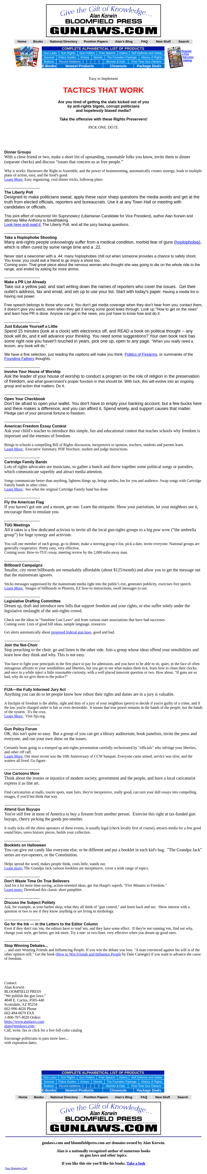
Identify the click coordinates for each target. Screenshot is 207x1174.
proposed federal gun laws (71, 632)
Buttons (49, 61)
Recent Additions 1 (71, 61)
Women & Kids (115, 61)
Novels (98, 57)
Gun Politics (87, 53)
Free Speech (107, 53)
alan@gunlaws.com (19, 1026)
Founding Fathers (19, 359)
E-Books (49, 66)
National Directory (63, 41)
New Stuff (163, 41)
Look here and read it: (23, 225)
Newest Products (79, 66)
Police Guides (67, 57)
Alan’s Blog (123, 41)
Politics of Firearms (141, 354)
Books (38, 41)
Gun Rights (68, 53)
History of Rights (151, 57)
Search (184, 41)
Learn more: (13, 868)
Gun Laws (50, 53)
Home (22, 41)
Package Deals (149, 66)
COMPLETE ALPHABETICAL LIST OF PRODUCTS (103, 48)
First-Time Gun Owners (146, 61)
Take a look (136, 1163)
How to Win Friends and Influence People (89, 954)
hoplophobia (187, 242)
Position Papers (96, 41)
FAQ (144, 41)
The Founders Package (122, 57)
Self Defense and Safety (146, 53)
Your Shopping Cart (16, 1168)
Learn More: (13, 179)
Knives (84, 57)
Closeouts (118, 66)
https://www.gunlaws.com (24, 1022)
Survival (49, 57)
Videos (123, 53)
